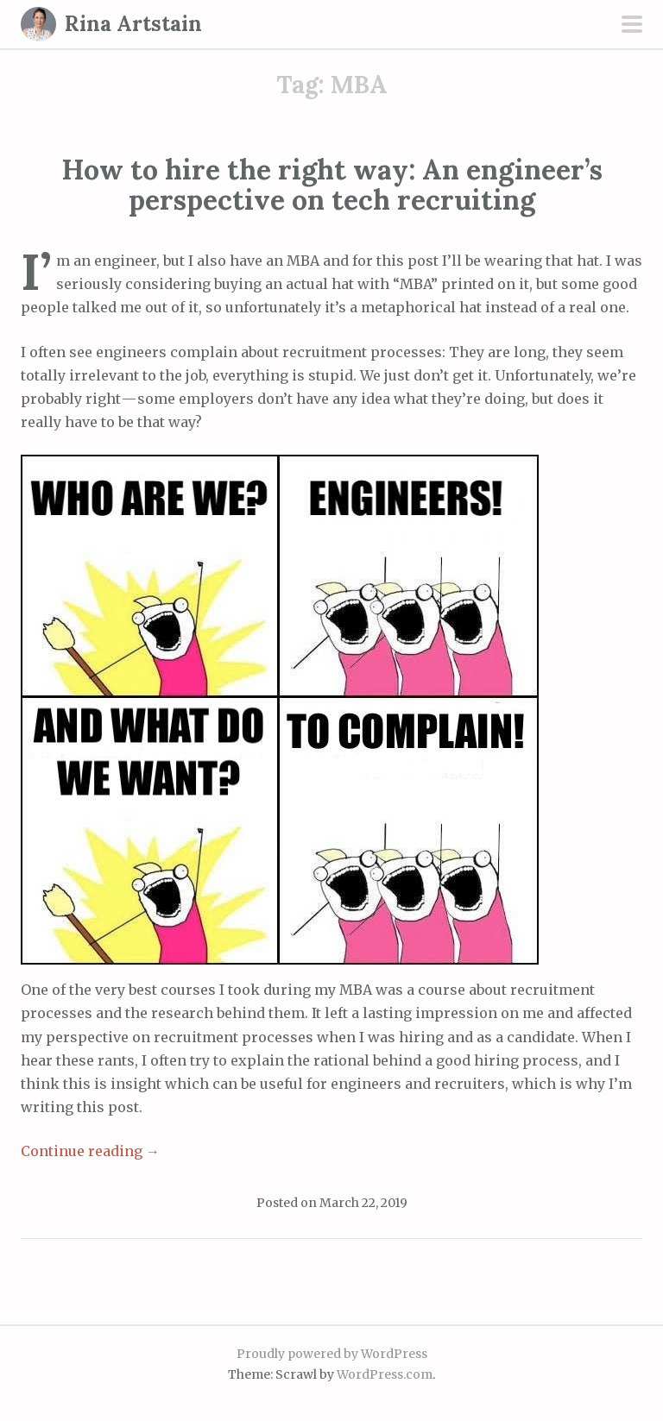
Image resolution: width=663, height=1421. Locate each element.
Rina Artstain (133, 23)
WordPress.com (385, 1374)
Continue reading (90, 1151)
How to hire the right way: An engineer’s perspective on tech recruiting (332, 184)
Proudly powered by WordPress (332, 1353)
